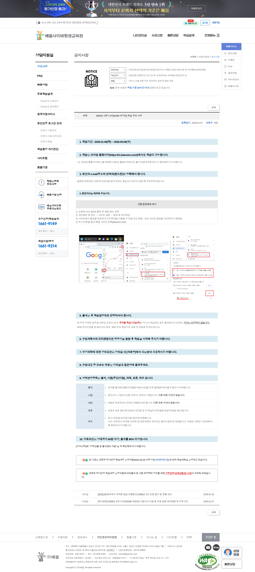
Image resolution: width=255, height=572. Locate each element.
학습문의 (114, 75)
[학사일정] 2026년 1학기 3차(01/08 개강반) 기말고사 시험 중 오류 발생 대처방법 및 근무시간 (143, 501)
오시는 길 (151, 537)
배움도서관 (233, 86)
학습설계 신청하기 (49, 101)
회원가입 (216, 22)
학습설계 (188, 35)
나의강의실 (140, 35)
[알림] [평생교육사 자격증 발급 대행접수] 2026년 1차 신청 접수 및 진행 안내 (135, 494)
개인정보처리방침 (107, 537)
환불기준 (42, 167)
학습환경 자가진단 (47, 149)
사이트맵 (42, 158)
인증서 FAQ (46, 141)
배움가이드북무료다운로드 (54, 207)
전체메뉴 (210, 35)
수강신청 (157, 35)
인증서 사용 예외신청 (50, 136)
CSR (189, 537)
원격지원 (232, 73)
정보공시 (82, 537)
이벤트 (231, 60)
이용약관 (62, 537)
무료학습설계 (45, 93)
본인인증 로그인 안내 (49, 123)
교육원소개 (41, 537)
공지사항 (42, 66)
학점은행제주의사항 (53, 183)
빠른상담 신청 (54, 194)
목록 (213, 107)
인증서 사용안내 (48, 130)
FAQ (39, 75)
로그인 (205, 22)
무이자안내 (233, 79)
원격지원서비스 (46, 114)
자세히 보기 (196, 8)
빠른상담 (173, 35)
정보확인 (110, 550)
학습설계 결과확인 (49, 106)
